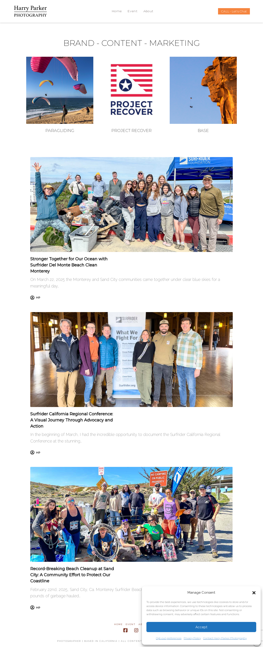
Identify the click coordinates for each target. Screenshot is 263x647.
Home (118, 624)
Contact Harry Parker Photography (225, 638)
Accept (201, 627)
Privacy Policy (192, 638)
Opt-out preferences (168, 638)
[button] (254, 593)
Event (131, 624)
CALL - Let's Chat (234, 11)
